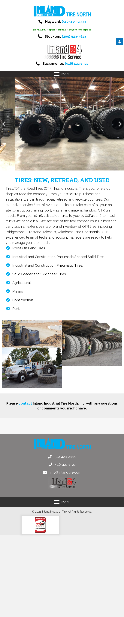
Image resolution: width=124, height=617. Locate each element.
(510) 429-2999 (74, 22)
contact (25, 403)
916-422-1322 (65, 464)
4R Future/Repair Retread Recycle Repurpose (62, 29)
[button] (56, 74)
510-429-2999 (65, 457)
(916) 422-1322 (76, 63)
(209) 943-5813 (74, 36)
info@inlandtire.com (65, 472)
